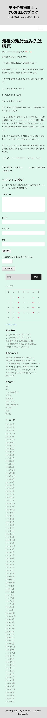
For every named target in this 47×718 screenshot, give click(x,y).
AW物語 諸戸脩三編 (14, 357)
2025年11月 (10, 436)
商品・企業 (10, 401)
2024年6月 (10, 488)
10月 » (13, 324)
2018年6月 (10, 701)
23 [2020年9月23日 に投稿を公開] (18, 312)
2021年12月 (10, 577)
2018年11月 (10, 686)
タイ (7, 389)
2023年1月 (10, 537)
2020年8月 (10, 622)
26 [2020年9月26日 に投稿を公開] (33, 312)
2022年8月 (10, 552)
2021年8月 (10, 589)
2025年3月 (10, 461)
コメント (6, 194)
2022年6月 (10, 558)
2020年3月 (10, 637)
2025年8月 (10, 446)
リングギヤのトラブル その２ (18, 335)
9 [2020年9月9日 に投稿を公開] (18, 302)
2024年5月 (10, 491)
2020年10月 (10, 616)
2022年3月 (10, 567)
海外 (7, 411)
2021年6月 (10, 595)
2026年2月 (10, 427)
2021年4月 (10, 601)
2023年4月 (10, 528)
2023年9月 (10, 513)
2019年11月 (10, 650)
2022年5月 (10, 561)
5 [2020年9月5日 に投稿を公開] (33, 297)
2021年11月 (10, 580)
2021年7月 (10, 592)
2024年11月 (10, 473)
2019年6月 (10, 665)
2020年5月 (10, 631)
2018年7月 (10, 698)
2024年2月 (10, 497)
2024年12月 (10, 470)
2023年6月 (10, 522)
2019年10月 (10, 653)
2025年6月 (10, 452)
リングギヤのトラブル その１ (18, 338)
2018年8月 (10, 695)
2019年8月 (10, 659)
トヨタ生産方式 (19, 158)
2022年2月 (10, 570)
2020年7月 (10, 625)
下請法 (8, 395)
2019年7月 (10, 662)
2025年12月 (10, 433)
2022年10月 (10, 546)
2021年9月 (10, 586)
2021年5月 (10, 598)
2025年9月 (10, 442)
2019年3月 (10, 674)
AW (7, 386)
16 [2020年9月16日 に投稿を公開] (18, 307)
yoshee (28, 52)
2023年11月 (10, 506)
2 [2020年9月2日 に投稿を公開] (18, 297)
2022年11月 (10, 543)
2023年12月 (10, 503)
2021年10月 (10, 583)
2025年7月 (10, 449)
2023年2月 (10, 534)
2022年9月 (10, 549)
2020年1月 (10, 644)
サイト (4, 240)
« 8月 (8, 324)
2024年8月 (10, 482)
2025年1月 (10, 467)
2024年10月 (10, 476)
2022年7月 (10, 555)
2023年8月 (10, 516)
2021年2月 (10, 607)
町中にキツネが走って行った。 (18, 347)
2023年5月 (10, 525)
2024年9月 (10, 479)
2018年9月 (10, 692)
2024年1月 (10, 500)
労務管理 (9, 398)
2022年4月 (10, 564)
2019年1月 (10, 680)
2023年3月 (10, 531)
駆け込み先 (36, 158)
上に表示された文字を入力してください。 (18, 257)
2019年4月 (10, 671)
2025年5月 (10, 455)
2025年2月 (10, 464)
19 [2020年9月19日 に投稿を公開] (33, 307)
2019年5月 (10, 668)
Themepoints (22, 714)
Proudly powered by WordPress (18, 711)
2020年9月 (10, 619)
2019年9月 (10, 656)
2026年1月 (10, 430)
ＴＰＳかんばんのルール (16, 370)
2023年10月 (10, 510)
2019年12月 (10, 647)
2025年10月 (10, 439)
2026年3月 (10, 424)
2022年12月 (10, 540)
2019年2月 (10, 677)
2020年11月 (10, 613)
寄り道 (8, 408)
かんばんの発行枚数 (37, 167)
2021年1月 (10, 610)
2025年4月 (10, 458)
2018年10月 (10, 689)
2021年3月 (10, 604)
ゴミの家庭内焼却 (13, 364)
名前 (4, 218)
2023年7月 (10, 519)
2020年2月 (10, 641)
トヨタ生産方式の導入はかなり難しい (21, 344)
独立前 (8, 414)
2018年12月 (10, 683)
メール (5, 229)
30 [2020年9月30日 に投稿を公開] (18, 317)
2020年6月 (10, 628)
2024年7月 (10, 485)
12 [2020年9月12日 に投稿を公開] (33, 302)
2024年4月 (10, 494)
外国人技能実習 (12, 404)
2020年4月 (10, 634)
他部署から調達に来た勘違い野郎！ (20, 341)
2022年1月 (10, 573)
